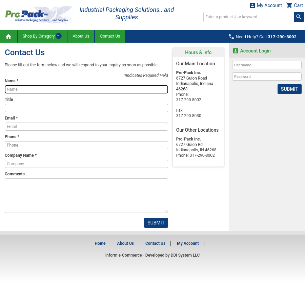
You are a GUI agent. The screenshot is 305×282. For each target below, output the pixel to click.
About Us (81, 36)
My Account (265, 5)
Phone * (12, 136)
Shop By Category (42, 36)
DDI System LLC (185, 255)
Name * (11, 81)
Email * (11, 118)
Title (9, 99)
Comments (15, 174)
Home (100, 243)
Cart (294, 5)
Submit (155, 222)
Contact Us (110, 36)
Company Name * (21, 155)
